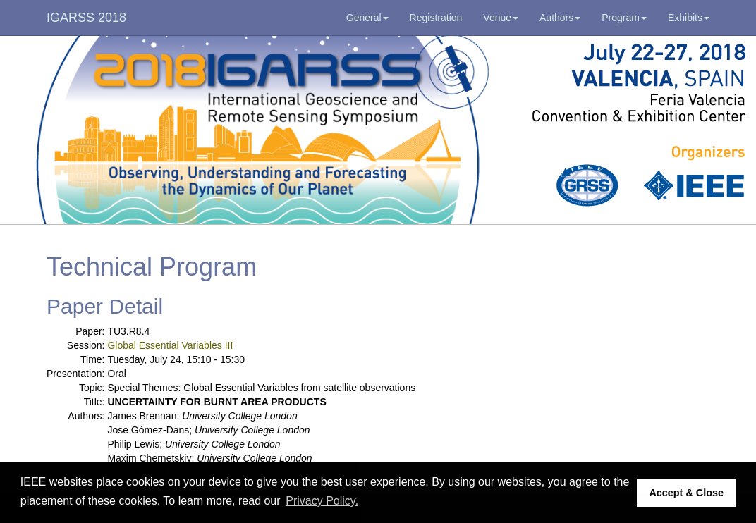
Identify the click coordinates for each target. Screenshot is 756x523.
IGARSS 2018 (86, 18)
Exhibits (688, 17)
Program (624, 17)
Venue (500, 17)
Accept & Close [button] (686, 492)
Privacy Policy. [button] (322, 501)
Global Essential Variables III (170, 345)
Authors (559, 17)
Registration (436, 17)
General (367, 17)
